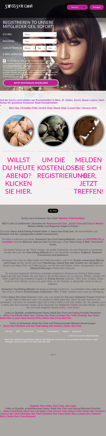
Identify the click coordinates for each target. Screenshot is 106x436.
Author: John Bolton (69, 307)
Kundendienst (53, 331)
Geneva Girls (89, 108)
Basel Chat (60, 108)
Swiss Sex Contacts (94, 411)
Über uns (9, 331)
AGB (18, 331)
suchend (8, 41)
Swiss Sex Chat (72, 326)
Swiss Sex (48, 318)
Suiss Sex (5, 318)
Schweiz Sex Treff (66, 315)
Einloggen (97, 7)
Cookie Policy (51, 66)
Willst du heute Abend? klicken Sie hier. (18, 175)
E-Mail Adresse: (13, 54)
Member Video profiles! (72, 218)
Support (65, 331)
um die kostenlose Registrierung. (63, 167)
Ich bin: (7, 34)
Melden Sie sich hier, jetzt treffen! (88, 175)
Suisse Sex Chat (45, 315)
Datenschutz (28, 331)
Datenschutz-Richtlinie (32, 66)
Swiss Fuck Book (12, 315)
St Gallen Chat (29, 108)
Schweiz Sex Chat (88, 315)
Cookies (40, 331)
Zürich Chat (75, 223)
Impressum (76, 331)
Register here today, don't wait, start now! (53, 406)
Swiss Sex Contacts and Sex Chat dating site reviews (32, 326)
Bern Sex (14, 108)
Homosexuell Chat (56, 223)
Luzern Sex (74, 108)
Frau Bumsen (63, 318)
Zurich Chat (45, 108)
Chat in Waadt (95, 223)
